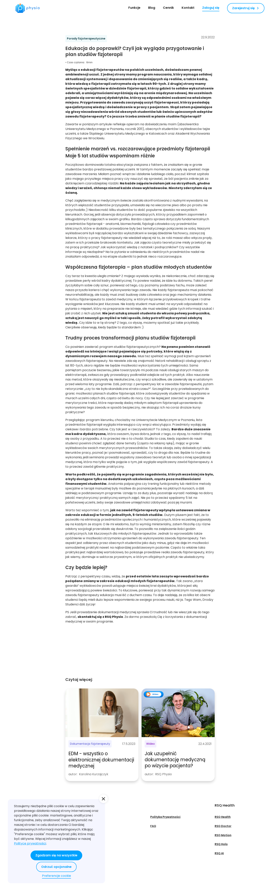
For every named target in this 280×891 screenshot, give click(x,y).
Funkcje (134, 7)
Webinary (90, 835)
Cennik (168, 7)
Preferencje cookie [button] (56, 875)
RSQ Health (223, 817)
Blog (151, 7)
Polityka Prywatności (165, 817)
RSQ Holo (221, 844)
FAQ (153, 826)
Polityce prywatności (30, 843)
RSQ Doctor (223, 826)
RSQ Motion (223, 835)
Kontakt (188, 7)
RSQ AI (219, 853)
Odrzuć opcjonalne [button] (56, 867)
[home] (28, 8)
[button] (103, 799)
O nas (87, 817)
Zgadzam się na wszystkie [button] (56, 855)
